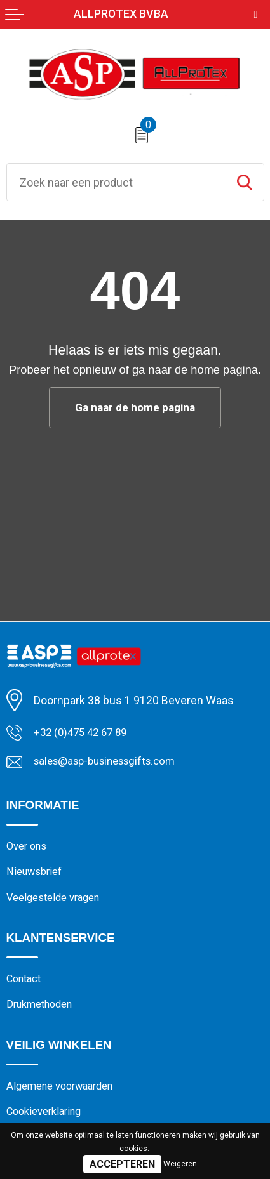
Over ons (28, 847)
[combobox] (116, 182)
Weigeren (180, 1163)
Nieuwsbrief (36, 874)
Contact (25, 983)
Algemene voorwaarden (64, 1092)
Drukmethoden (42, 1010)
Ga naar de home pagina (135, 407)
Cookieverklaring (47, 1118)
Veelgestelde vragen (57, 901)
